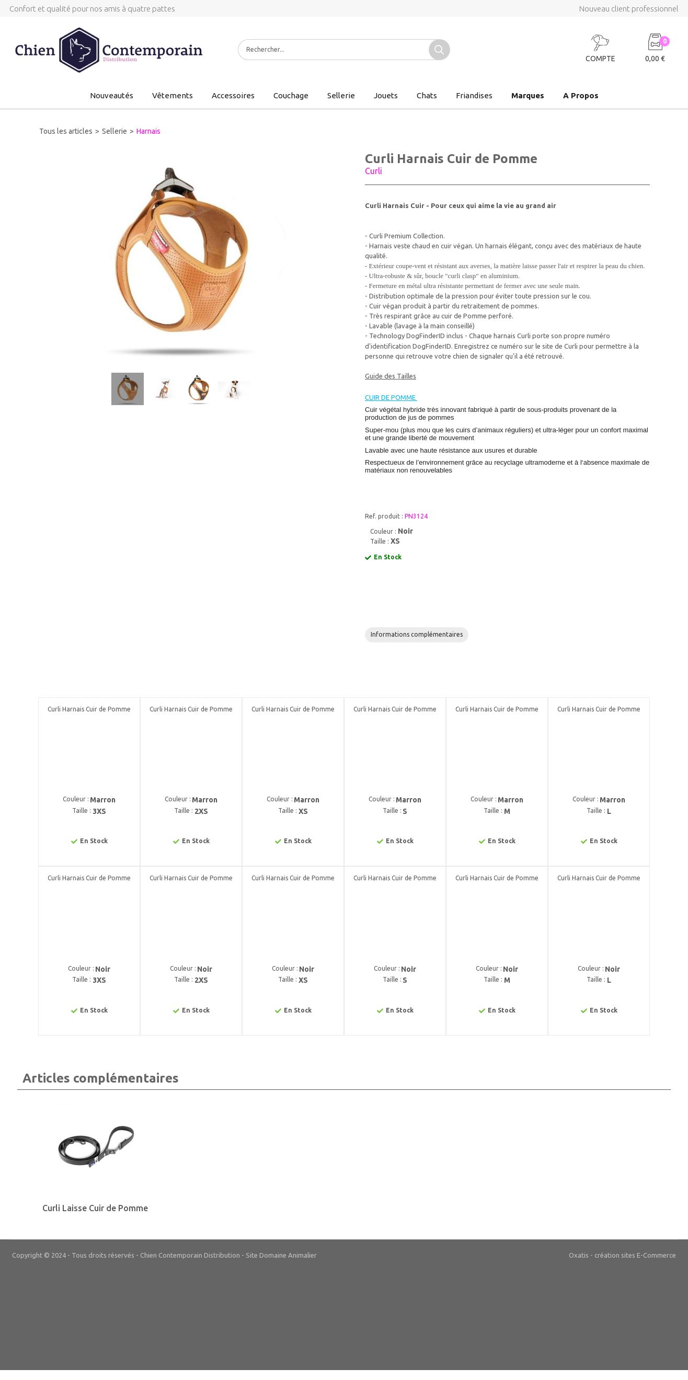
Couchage (290, 95)
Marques (527, 95)
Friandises (474, 95)
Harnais (148, 131)
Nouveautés (111, 95)
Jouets (386, 95)
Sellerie (341, 95)
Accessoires (233, 95)
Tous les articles (66, 131)
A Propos (581, 95)
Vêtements (172, 95)
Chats (427, 95)
